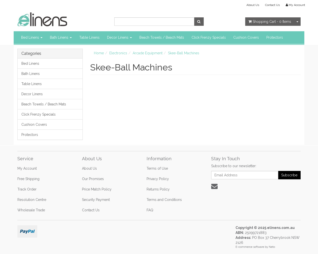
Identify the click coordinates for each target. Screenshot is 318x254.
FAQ (150, 210)
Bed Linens (31, 37)
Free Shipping (28, 179)
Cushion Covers (246, 37)
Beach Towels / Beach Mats (161, 37)
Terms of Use (157, 168)
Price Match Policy (97, 189)
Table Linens (89, 37)
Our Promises (93, 179)
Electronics (118, 53)
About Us (252, 5)
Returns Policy (158, 189)
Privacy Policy (158, 179)
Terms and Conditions (164, 200)
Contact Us (272, 5)
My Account (27, 168)
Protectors (274, 37)
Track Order (27, 189)
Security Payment (96, 200)
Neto (272, 247)
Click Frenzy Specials (209, 37)
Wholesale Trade (31, 210)
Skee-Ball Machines (183, 53)
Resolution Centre (31, 200)
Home (99, 53)
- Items (269, 22)
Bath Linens (61, 37)
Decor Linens (119, 37)
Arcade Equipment (147, 53)
